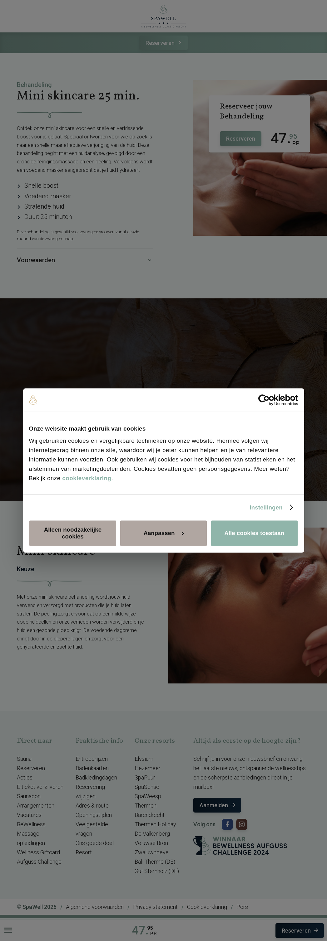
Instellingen (266, 507)
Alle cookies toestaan (254, 533)
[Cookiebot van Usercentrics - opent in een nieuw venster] (271, 400)
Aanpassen (163, 533)
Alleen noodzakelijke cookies (73, 533)
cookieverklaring (86, 478)
